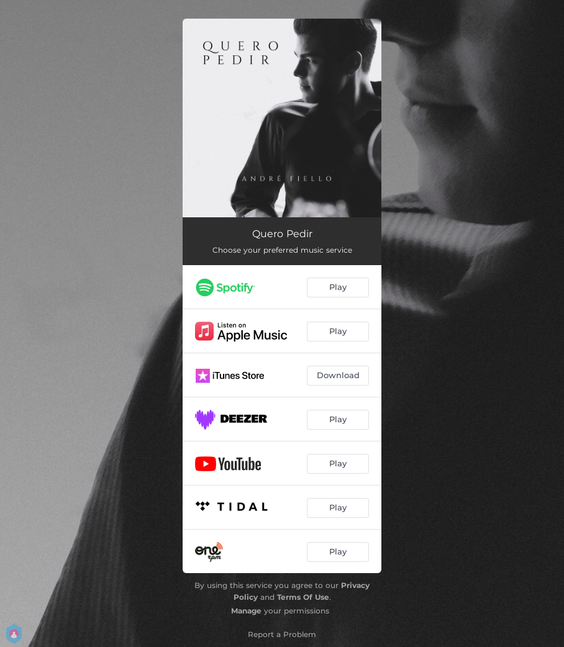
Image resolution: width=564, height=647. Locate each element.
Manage (246, 610)
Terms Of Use (303, 597)
